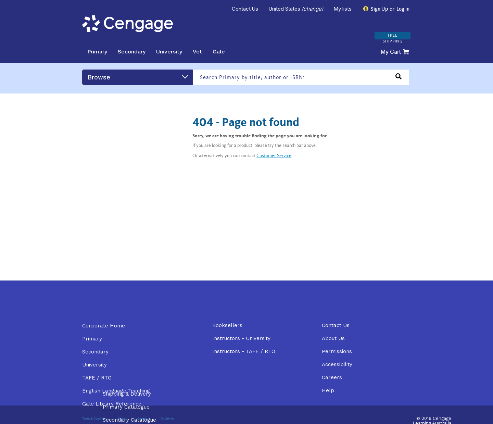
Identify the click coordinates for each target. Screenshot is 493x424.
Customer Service (273, 156)
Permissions (337, 351)
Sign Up (375, 9)
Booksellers (227, 325)
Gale (219, 51)
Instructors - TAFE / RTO (243, 351)
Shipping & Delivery (127, 394)
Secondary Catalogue (129, 420)
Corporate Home (103, 326)
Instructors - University (241, 338)
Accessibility (337, 364)
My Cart (395, 51)
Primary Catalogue (126, 407)
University (169, 51)
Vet (197, 51)
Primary (97, 51)
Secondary (132, 51)
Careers (332, 377)
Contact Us (245, 8)
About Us (333, 338)
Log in (402, 9)
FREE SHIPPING (393, 38)
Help (328, 390)
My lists (343, 8)
